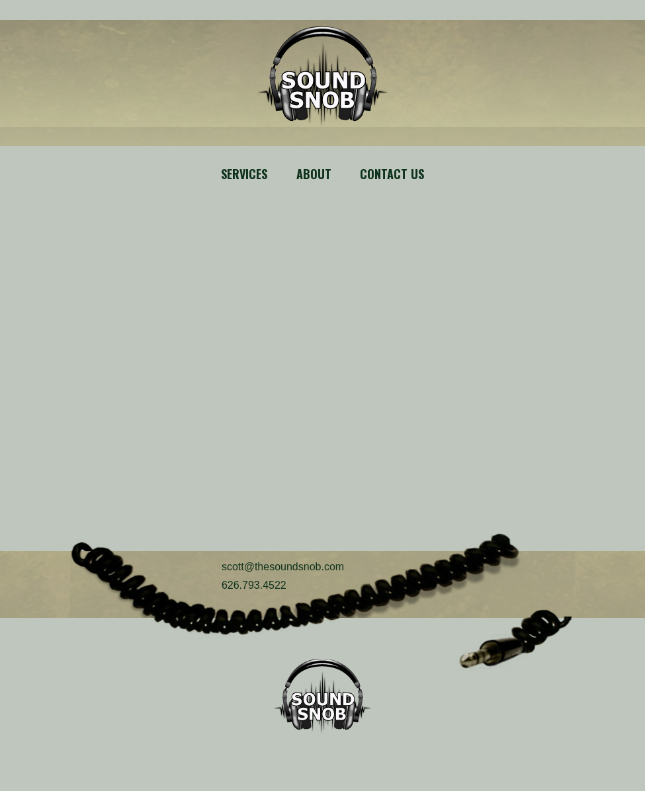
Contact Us (392, 173)
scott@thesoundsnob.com (283, 566)
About (313, 173)
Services (244, 173)
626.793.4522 (254, 585)
